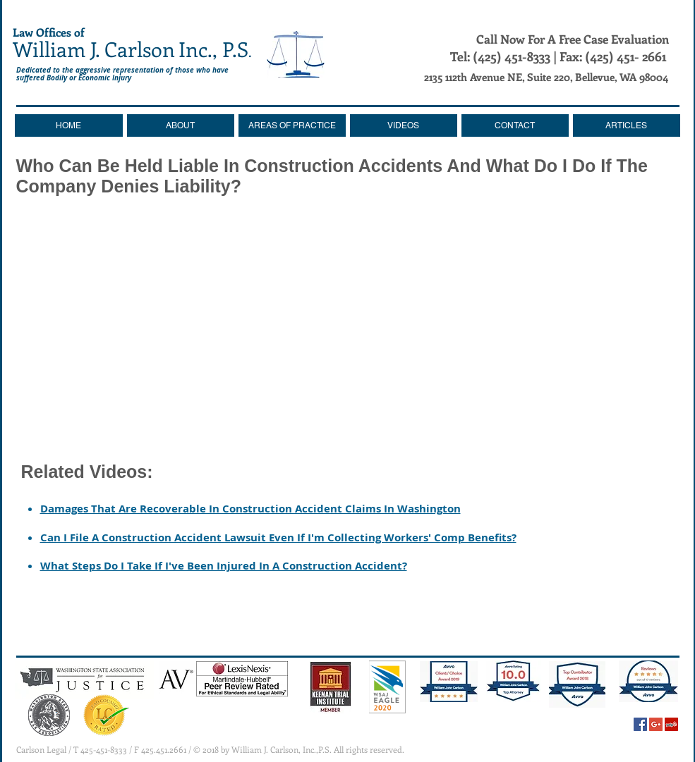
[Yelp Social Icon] (671, 724)
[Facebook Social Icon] (640, 724)
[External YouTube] (348, 326)
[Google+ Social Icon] (656, 724)
